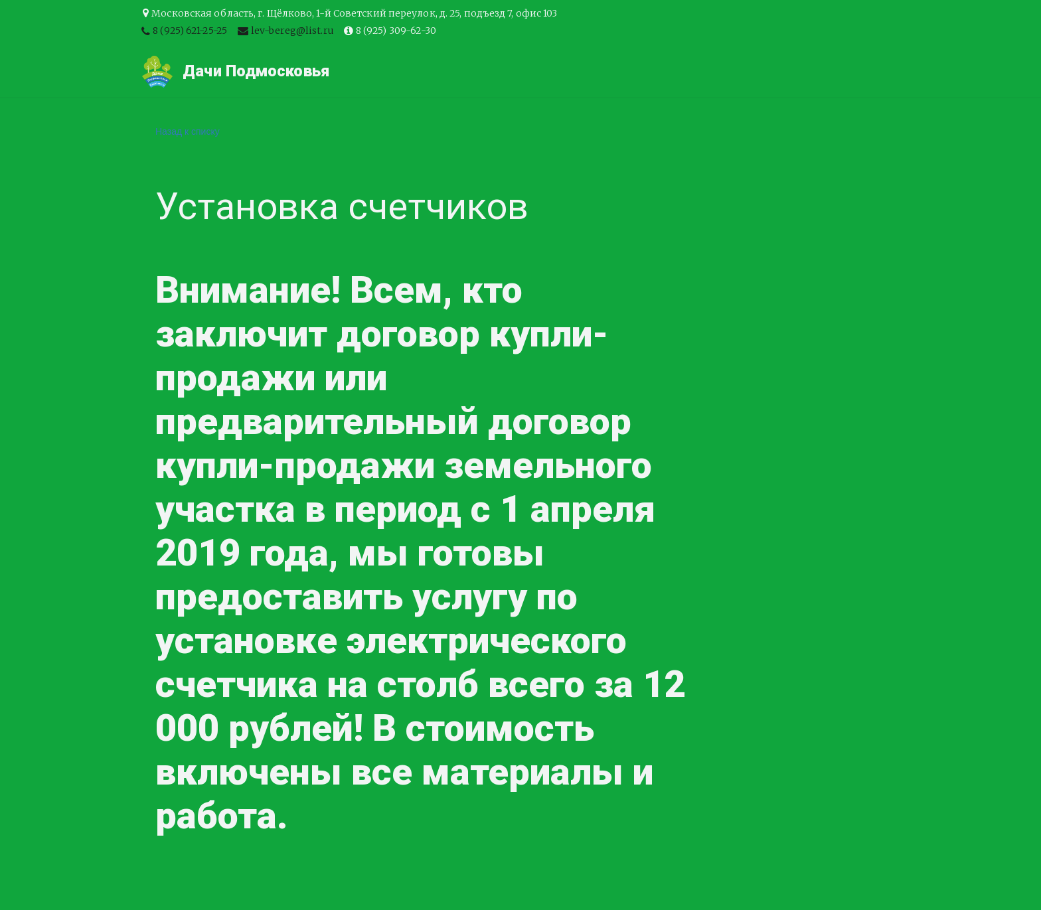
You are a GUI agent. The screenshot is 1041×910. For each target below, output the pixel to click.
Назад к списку (187, 131)
